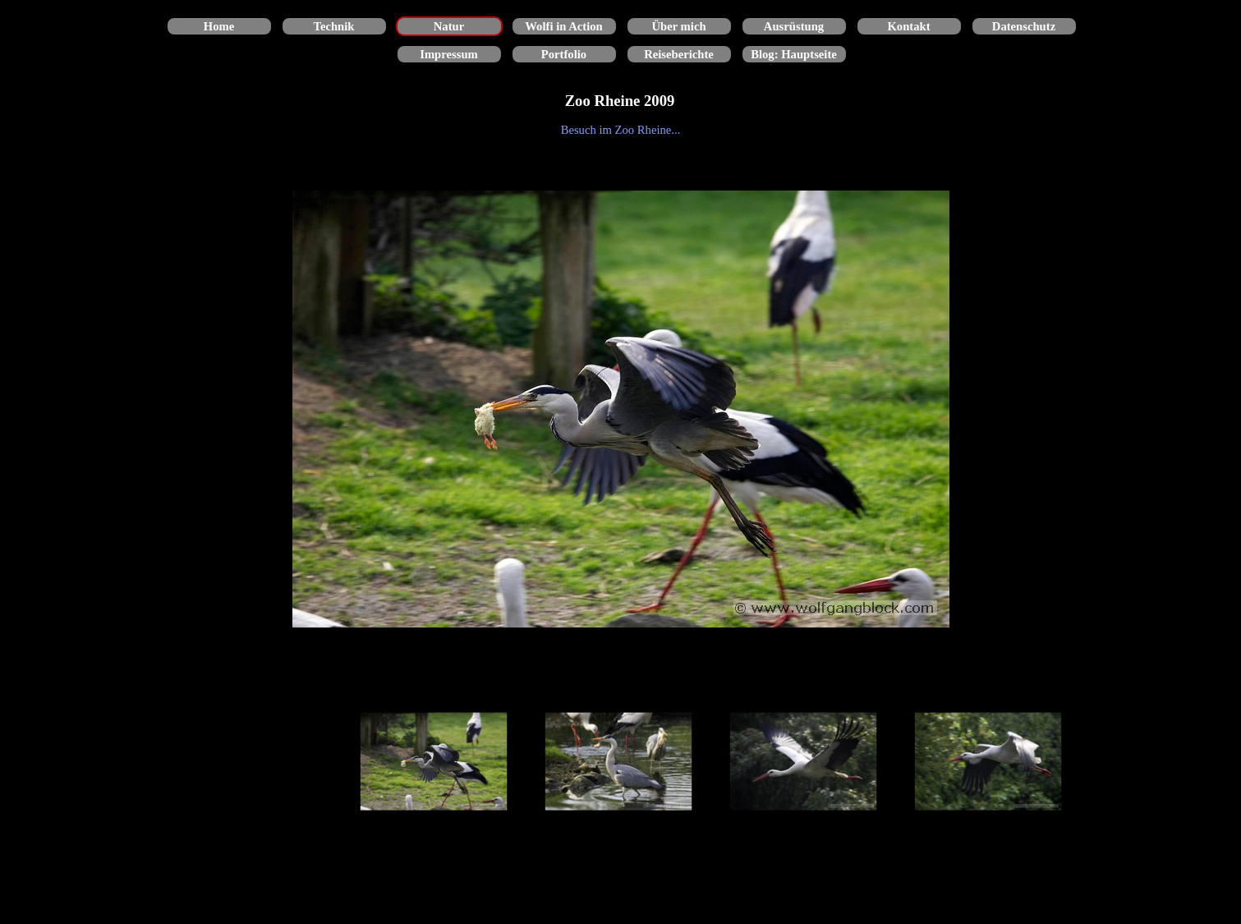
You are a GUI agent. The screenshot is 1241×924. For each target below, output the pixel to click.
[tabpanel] (621, 130)
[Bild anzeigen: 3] (803, 761)
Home (219, 26)
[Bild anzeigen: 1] (434, 761)
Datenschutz (1023, 26)
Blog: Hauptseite (794, 54)
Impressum (449, 54)
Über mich (678, 26)
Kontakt (908, 26)
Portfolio (563, 54)
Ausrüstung (794, 26)
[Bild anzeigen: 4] (988, 761)
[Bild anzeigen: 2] (618, 761)
